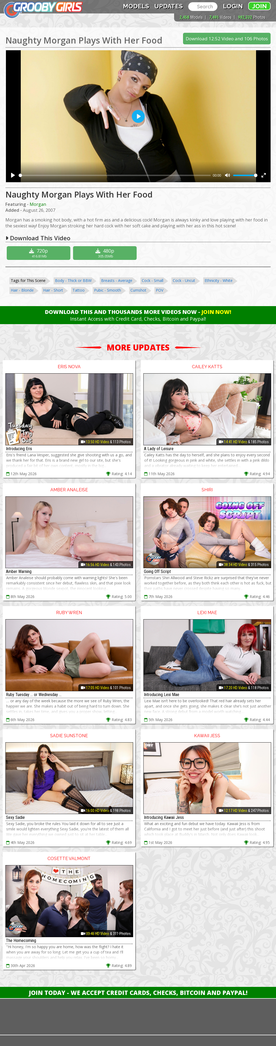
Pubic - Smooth (107, 290)
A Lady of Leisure (159, 448)
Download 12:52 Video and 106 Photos (227, 38)
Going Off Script (157, 571)
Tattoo (79, 290)
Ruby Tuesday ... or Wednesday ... (33, 694)
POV (159, 290)
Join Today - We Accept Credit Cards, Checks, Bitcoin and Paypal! (138, 992)
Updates (168, 6)
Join (259, 6)
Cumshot (138, 290)
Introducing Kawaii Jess (164, 817)
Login (233, 6)
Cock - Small (152, 280)
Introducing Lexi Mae (161, 694)
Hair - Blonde (22, 290)
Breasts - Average (116, 280)
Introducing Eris (19, 448)
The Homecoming (21, 940)
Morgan (38, 204)
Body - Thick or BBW (73, 280)
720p (39, 253)
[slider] (115, 175)
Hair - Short (53, 290)
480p (105, 253)
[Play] (13, 175)
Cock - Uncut (184, 280)
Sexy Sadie (15, 817)
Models (136, 6)
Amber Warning (19, 571)
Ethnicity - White (219, 280)
